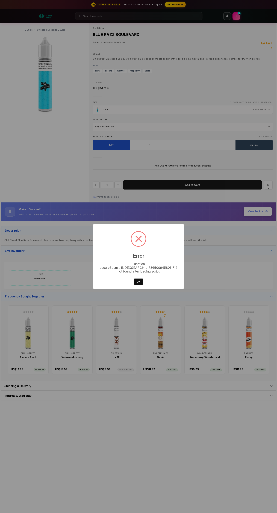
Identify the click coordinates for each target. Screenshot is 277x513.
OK (138, 281)
